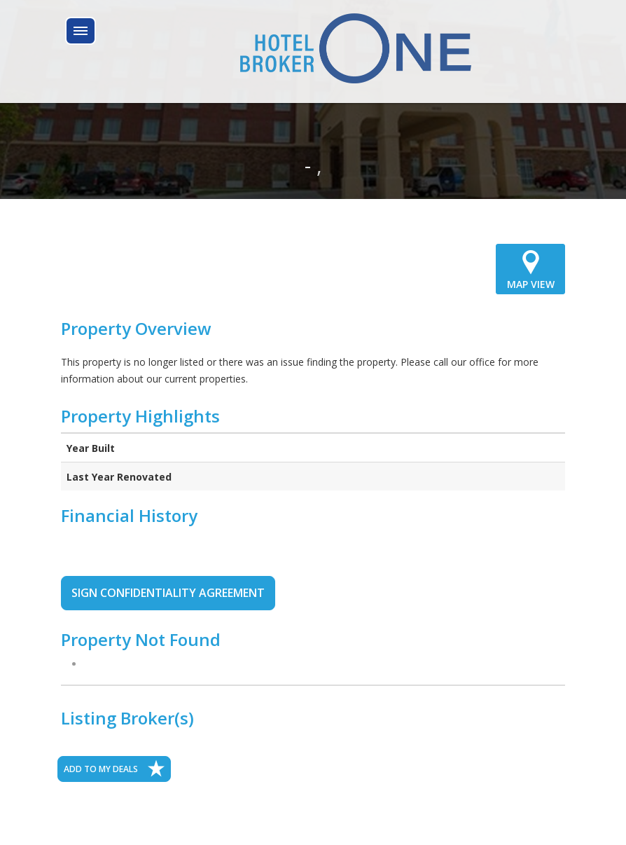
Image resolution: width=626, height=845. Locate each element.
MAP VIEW (530, 268)
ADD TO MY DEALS (114, 768)
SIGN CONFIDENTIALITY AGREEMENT (168, 592)
